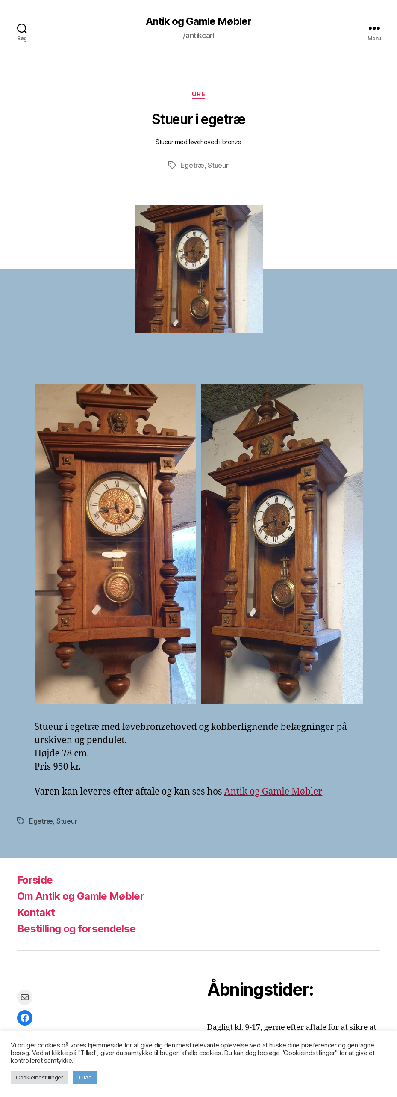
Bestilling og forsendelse (76, 928)
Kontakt (36, 912)
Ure (199, 94)
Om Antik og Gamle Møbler (80, 896)
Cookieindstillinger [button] (39, 1077)
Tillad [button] (84, 1077)
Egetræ (192, 165)
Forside (35, 880)
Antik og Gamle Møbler (198, 21)
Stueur (218, 165)
